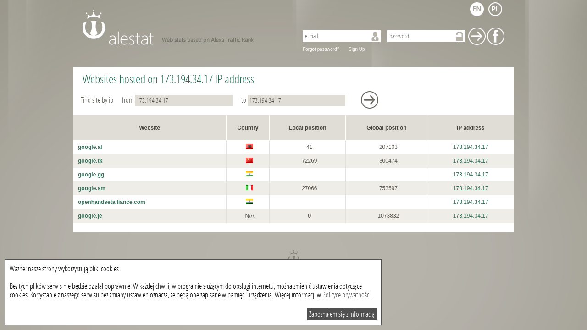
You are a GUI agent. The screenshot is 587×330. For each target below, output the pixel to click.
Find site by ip (97, 100)
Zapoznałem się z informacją (342, 314)
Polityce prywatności (346, 295)
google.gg (91, 174)
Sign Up (357, 49)
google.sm (91, 188)
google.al (90, 147)
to (294, 100)
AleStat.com (185, 27)
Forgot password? (321, 49)
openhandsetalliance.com (111, 202)
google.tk (90, 161)
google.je (90, 216)
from (178, 100)
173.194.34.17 (470, 147)
